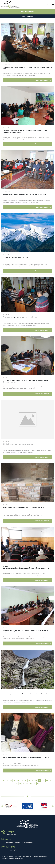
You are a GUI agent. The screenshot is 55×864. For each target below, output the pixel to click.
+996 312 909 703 (11, 834)
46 (30, 783)
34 (25, 780)
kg (46, 4)
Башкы (23, 16)
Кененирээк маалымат (43, 80)
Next (53, 806)
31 (14, 780)
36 (32, 780)
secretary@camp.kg (11, 850)
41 (50, 780)
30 (11, 780)
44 (23, 783)
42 (16, 783)
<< (3, 780)
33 (22, 780)
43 (20, 783)
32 (18, 780)
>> (38, 783)
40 (47, 780)
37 (36, 780)
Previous (2, 806)
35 (29, 780)
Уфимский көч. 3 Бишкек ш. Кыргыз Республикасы (19, 842)
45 (27, 783)
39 (43, 780)
